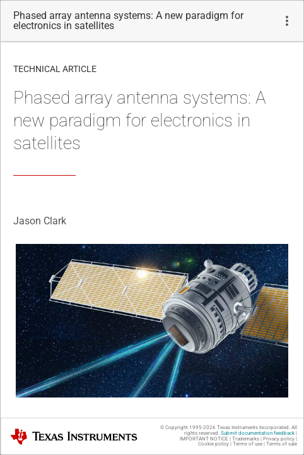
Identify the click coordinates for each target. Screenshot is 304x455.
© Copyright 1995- (188, 427)
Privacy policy (279, 439)
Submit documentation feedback (258, 433)
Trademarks (245, 439)
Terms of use (247, 444)
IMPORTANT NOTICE (204, 439)
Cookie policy (213, 444)
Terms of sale (281, 444)
